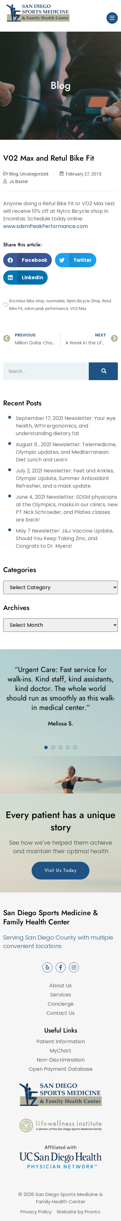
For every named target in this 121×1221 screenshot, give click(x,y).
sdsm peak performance (46, 308)
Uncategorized (34, 173)
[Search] (103, 371)
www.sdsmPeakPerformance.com (45, 226)
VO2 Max (78, 308)
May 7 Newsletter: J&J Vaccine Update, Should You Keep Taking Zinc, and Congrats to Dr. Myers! (64, 538)
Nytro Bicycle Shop (83, 301)
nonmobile (55, 301)
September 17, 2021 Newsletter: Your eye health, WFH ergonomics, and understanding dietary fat (66, 426)
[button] (27, 260)
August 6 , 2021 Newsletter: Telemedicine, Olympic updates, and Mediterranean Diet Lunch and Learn (66, 452)
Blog (13, 173)
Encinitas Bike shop (26, 301)
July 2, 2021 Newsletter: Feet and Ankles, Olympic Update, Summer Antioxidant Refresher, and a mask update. (65, 478)
